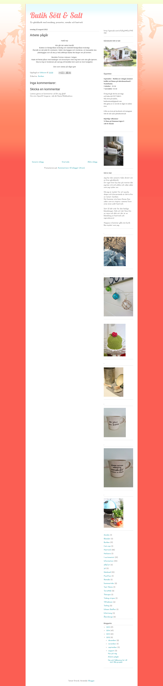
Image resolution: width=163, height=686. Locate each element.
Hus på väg (112, 653)
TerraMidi (107, 591)
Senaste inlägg (38, 162)
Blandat (107, 539)
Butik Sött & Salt (56, 15)
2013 (108, 634)
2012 (108, 637)
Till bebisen (108, 602)
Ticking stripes (109, 598)
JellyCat (107, 565)
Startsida (65, 162)
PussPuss (107, 576)
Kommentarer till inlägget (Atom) (71, 168)
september (112, 647)
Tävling (106, 606)
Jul (105, 568)
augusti (111, 651)
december (112, 640)
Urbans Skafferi (110, 609)
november (112, 644)
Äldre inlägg (92, 162)
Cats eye (107, 546)
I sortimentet (109, 557)
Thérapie (107, 595)
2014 (108, 630)
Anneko (106, 535)
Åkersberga (108, 617)
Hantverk (107, 550)
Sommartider (109, 583)
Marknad (107, 572)
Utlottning (108, 613)
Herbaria (107, 554)
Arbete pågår (113, 657)
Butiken (41, 76)
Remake (107, 580)
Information (108, 561)
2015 (108, 627)
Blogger (91, 681)
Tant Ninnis (108, 587)
